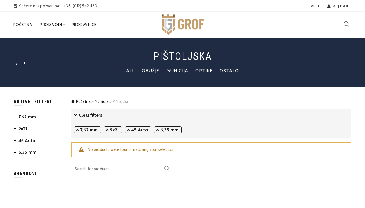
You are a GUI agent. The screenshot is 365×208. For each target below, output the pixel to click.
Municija (177, 70)
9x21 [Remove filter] (114, 130)
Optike (204, 70)
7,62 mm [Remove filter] (89, 130)
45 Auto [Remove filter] (139, 130)
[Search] (346, 24)
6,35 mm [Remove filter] (169, 130)
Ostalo (229, 70)
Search (166, 168)
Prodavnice (84, 24)
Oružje (150, 70)
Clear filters (90, 115)
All (130, 70)
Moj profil (339, 6)
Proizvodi (51, 24)
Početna (22, 24)
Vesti (316, 6)
